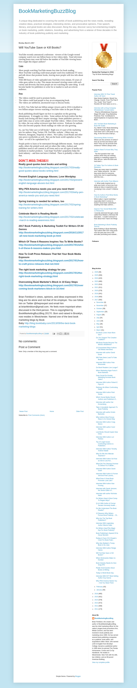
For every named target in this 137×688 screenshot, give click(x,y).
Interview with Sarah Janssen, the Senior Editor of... (106, 489)
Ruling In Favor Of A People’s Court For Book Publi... (106, 539)
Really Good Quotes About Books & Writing (105, 569)
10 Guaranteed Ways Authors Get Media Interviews (106, 348)
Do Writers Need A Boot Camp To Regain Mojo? (106, 499)
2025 (96, 275)
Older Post (80, 411)
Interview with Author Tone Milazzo (106, 181)
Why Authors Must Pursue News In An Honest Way (105, 418)
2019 (96, 293)
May (98, 324)
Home (52, 411)
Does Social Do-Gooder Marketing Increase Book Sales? (105, 377)
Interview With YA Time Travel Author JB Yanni (104, 95)
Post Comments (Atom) (36, 415)
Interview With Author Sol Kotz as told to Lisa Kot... (106, 459)
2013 (96, 603)
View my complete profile (101, 662)
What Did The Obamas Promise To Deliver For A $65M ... (107, 464)
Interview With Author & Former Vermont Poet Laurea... (107, 474)
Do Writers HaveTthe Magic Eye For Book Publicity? (105, 529)
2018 (96, 297)
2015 (96, 597)
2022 (96, 284)
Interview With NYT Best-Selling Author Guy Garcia (107, 577)
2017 (96, 300)
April (98, 327)
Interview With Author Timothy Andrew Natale (106, 450)
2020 (96, 290)
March (98, 330)
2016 (96, 594)
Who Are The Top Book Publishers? (104, 519)
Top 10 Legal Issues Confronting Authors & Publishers (104, 444)
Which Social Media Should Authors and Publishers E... (106, 398)
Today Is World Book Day (105, 573)
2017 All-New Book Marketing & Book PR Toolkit (105, 125)
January (99, 590)
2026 (96, 272)
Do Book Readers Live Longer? (107, 367)
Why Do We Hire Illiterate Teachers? (105, 454)
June (98, 321)
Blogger (78, 676)
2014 (96, 600)
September (100, 312)
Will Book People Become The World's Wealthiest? (106, 343)
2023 (96, 281)
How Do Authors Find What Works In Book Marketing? (106, 196)
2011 (96, 609)
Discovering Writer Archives (103, 138)
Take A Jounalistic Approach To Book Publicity (107, 408)
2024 (96, 278)
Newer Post (23, 411)
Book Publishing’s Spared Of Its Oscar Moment (107, 534)
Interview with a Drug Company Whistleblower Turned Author (105, 109)
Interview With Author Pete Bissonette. (105, 363)
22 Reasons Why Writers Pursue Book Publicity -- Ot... (107, 514)
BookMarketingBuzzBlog (47, 11)
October (99, 308)
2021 (96, 287)
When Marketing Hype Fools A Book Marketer (106, 371)
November (100, 305)
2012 (96, 606)
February (99, 587)
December (100, 302)
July (98, 318)
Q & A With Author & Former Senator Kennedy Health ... (106, 504)
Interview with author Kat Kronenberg (104, 403)
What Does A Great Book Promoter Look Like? (104, 479)
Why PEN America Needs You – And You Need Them (106, 582)
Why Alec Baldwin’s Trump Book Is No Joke (105, 544)
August (99, 315)
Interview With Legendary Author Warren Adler (105, 524)
